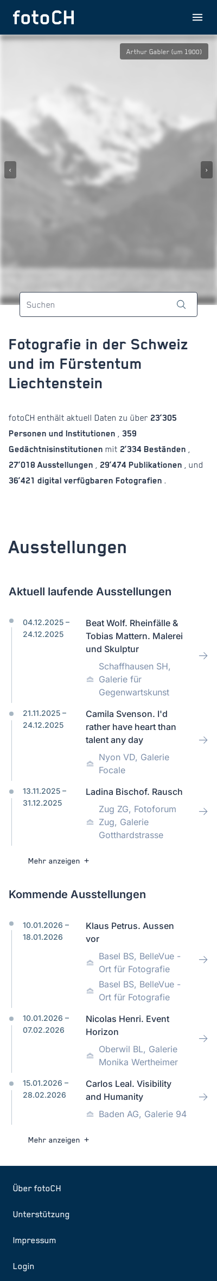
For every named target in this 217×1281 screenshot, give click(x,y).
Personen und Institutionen (63, 433)
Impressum (34, 1240)
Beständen (165, 449)
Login (24, 1266)
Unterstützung (41, 1214)
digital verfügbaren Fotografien (99, 480)
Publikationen (155, 465)
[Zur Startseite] (43, 17)
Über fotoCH (37, 1188)
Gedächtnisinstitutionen (57, 449)
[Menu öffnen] (197, 17)
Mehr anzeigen (60, 860)
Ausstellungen (65, 465)
